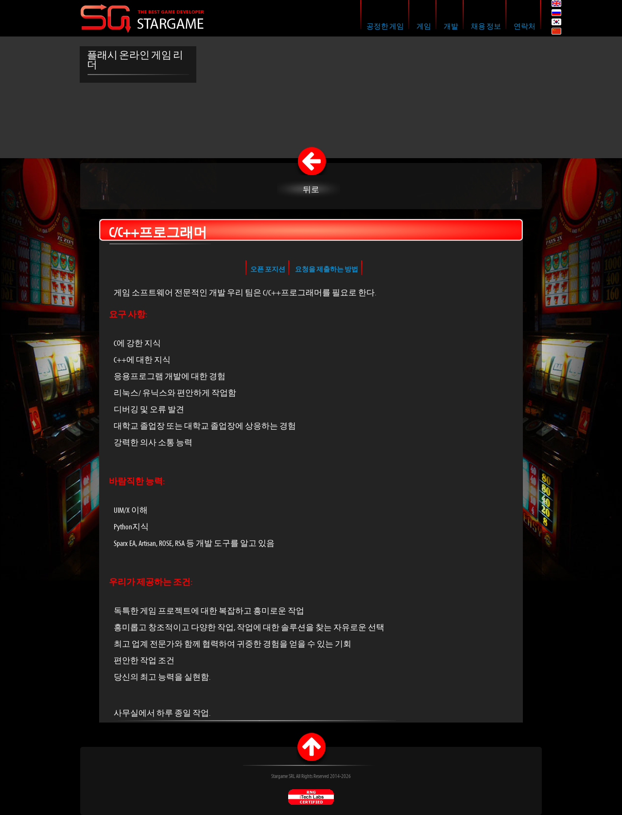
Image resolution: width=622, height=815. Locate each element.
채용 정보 (486, 27)
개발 (451, 27)
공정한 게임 (385, 27)
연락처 (525, 27)
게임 (423, 27)
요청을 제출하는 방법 (326, 269)
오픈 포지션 (267, 269)
